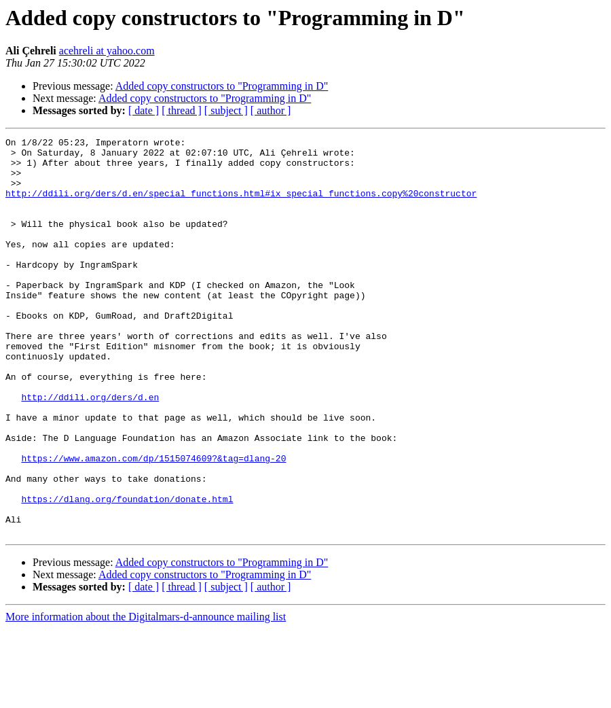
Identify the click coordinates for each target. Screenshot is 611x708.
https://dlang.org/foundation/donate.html (127, 572)
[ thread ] (182, 110)
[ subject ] (226, 110)
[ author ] (271, 110)
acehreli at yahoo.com (107, 50)
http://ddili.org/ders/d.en (90, 450)
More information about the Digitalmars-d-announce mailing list (145, 696)
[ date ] (143, 110)
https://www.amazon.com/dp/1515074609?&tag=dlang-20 (153, 523)
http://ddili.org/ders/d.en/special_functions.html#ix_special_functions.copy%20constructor (241, 205)
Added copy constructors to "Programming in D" (221, 86)
